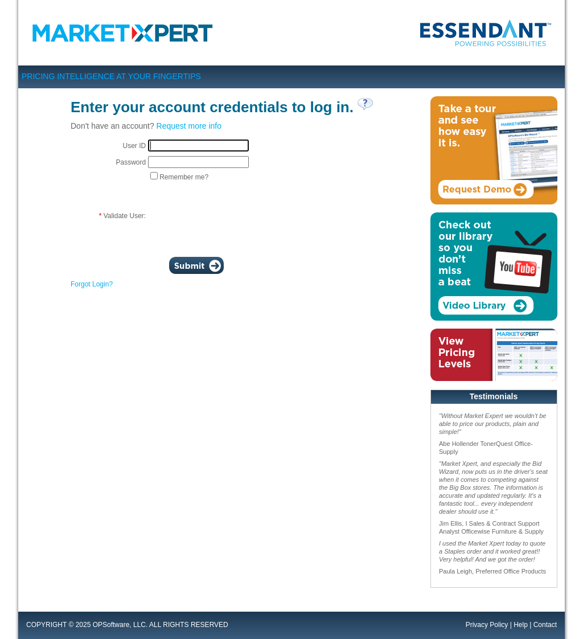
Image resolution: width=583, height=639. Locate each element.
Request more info (189, 125)
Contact (545, 625)
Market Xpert (126, 33)
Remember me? (183, 177)
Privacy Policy (487, 625)
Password (131, 162)
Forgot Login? (92, 284)
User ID (134, 146)
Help (521, 625)
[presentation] (234, 216)
